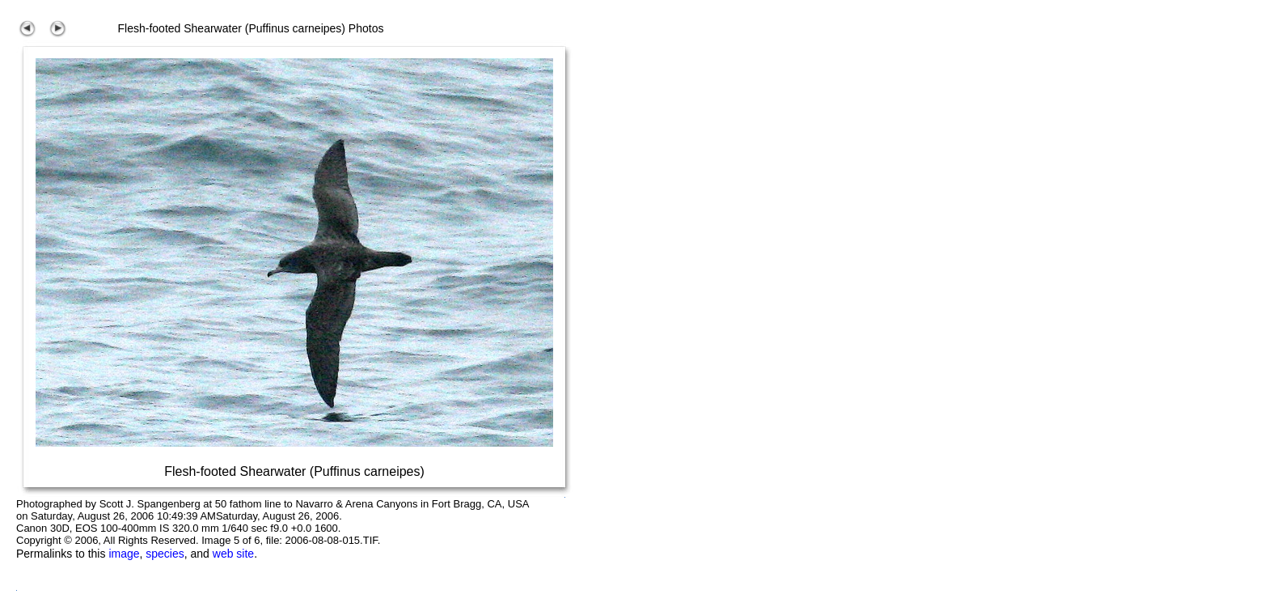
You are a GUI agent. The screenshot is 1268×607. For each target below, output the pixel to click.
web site (233, 553)
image (123, 553)
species (165, 553)
